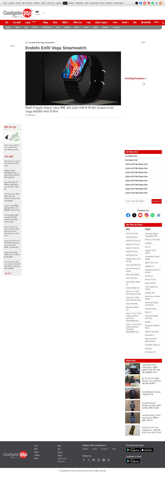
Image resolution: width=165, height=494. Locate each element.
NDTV (5, 3)
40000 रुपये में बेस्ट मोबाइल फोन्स (136, 193)
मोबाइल (8, 27)
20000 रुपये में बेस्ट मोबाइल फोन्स (136, 177)
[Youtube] (140, 215)
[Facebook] (128, 215)
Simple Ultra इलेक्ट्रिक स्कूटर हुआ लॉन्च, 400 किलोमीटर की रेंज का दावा (12, 208)
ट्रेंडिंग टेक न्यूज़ (10, 127)
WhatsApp (103, 459)
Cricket (36, 3)
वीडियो (64, 22)
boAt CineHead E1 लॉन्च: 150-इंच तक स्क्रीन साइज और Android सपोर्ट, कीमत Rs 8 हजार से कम (11, 231)
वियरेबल (105, 27)
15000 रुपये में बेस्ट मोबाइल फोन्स (136, 172)
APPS (87, 3)
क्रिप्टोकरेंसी (145, 22)
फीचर (55, 22)
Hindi (95, 449)
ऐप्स (26, 27)
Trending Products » (135, 78)
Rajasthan (94, 3)
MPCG (102, 3)
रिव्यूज (45, 22)
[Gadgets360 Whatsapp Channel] (152, 215)
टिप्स (57, 27)
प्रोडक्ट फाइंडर (101, 22)
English (85, 449)
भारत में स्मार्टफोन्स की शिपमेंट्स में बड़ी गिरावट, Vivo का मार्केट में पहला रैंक (11, 185)
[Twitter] (134, 215)
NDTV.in (61, 461)
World (11, 3)
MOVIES (29, 3)
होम (6, 22)
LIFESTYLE (51, 3)
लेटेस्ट (128, 229)
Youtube (93, 459)
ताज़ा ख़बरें (8, 156)
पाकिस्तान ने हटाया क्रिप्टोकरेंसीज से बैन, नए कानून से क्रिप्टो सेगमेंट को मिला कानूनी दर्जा (11, 174)
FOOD (43, 3)
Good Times (118, 3)
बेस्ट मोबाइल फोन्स (131, 160)
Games (71, 3)
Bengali (104, 449)
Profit (18, 3)
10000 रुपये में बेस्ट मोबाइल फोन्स (136, 164)
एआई (31, 22)
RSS (36, 446)
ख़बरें (35, 449)
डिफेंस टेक (77, 22)
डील (135, 22)
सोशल (96, 27)
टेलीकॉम (67, 27)
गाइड (88, 22)
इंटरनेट (86, 27)
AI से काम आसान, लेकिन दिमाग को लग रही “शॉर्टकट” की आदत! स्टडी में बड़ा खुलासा (11, 197)
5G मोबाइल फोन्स (131, 156)
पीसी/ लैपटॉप (47, 27)
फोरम (115, 22)
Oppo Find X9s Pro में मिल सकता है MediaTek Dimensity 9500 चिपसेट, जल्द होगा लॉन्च (11, 244)
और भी (8, 273)
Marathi (109, 3)
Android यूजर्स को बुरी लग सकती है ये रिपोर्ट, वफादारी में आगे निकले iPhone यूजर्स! (11, 218)
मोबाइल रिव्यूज (130, 361)
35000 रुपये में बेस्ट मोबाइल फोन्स (136, 189)
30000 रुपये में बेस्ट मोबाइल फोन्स (136, 185)
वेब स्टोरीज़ (116, 27)
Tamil (114, 449)
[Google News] (158, 215)
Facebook (83, 459)
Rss (108, 459)
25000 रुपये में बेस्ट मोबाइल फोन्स (136, 181)
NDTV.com (62, 459)
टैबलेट (17, 27)
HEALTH (59, 3)
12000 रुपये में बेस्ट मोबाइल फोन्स (136, 168)
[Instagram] (146, 215)
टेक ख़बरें (17, 22)
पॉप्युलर (147, 229)
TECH (65, 3)
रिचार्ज (124, 22)
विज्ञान (77, 27)
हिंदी (23, 3)
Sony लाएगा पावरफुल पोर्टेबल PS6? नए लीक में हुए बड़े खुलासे (12, 254)
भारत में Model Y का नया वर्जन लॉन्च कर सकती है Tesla (12, 163)
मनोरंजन (35, 27)
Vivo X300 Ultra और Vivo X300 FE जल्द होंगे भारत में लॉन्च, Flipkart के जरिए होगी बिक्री (12, 265)
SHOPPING (79, 3)
